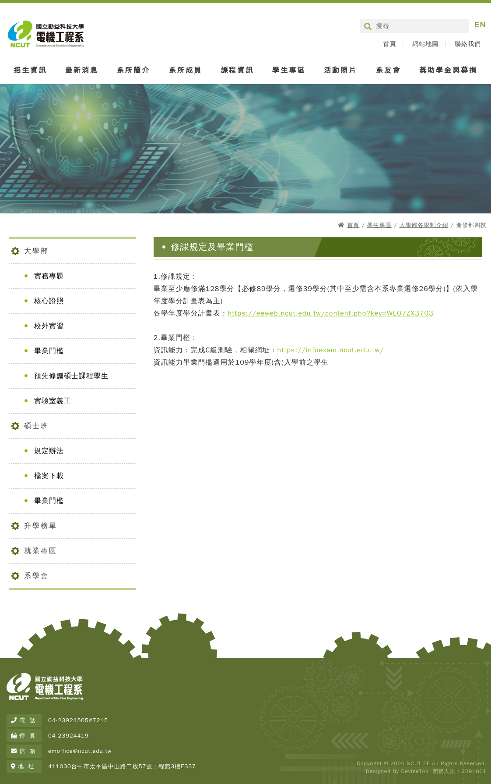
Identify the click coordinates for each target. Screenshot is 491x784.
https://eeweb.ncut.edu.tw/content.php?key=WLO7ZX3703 (331, 313)
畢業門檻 (49, 351)
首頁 (389, 44)
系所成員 (185, 69)
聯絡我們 (468, 44)
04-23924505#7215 (78, 720)
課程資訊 (237, 69)
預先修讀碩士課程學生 (71, 376)
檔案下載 (49, 476)
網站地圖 (425, 44)
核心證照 (49, 301)
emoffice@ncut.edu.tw (80, 751)
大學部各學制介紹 (423, 225)
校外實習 (49, 326)
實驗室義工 (52, 401)
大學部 (36, 251)
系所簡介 (133, 69)
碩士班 (36, 426)
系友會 (388, 69)
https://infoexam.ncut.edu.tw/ (330, 350)
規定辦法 (49, 451)
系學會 (36, 575)
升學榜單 (40, 525)
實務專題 (49, 276)
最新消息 (81, 69)
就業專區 (40, 550)
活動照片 (340, 69)
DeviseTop (414, 771)
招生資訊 (30, 69)
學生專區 (288, 69)
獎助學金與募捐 (448, 69)
